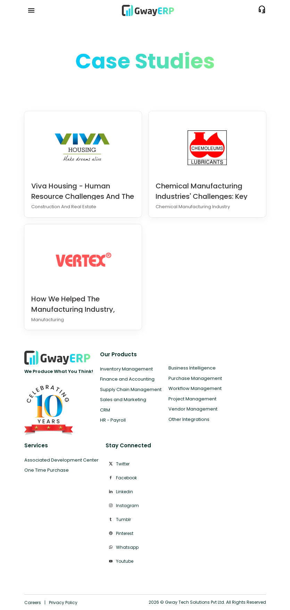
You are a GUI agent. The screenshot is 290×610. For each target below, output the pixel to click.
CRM (105, 410)
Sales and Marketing (123, 399)
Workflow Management (195, 388)
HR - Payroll (113, 420)
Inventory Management (126, 369)
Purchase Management (195, 378)
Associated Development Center (61, 460)
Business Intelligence (192, 368)
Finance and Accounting (127, 379)
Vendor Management (192, 409)
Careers (32, 602)
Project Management (192, 399)
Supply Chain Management (130, 389)
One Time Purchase (46, 470)
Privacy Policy (63, 602)
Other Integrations (188, 419)
